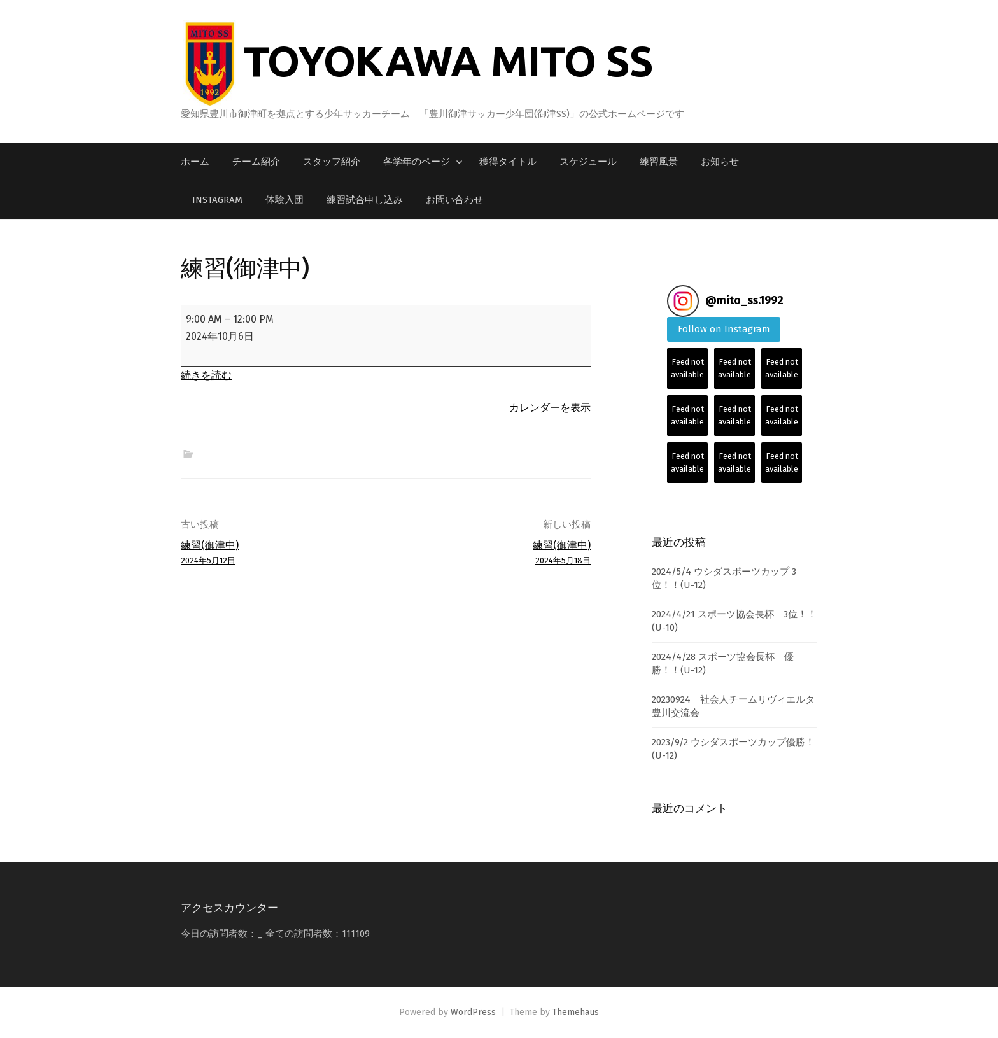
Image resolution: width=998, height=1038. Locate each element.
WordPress (473, 1012)
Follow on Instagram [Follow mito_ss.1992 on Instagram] (724, 329)
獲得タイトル (508, 161)
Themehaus (575, 1012)
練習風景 (659, 161)
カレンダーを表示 (550, 408)
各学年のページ (416, 161)
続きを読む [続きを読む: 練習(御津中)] (206, 375)
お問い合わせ (454, 200)
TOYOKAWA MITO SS (448, 60)
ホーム (195, 161)
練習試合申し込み (365, 200)
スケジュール (588, 161)
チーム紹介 (256, 161)
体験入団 (284, 200)
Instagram (217, 200)
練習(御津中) (279, 553)
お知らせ (720, 161)
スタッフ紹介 (331, 161)
